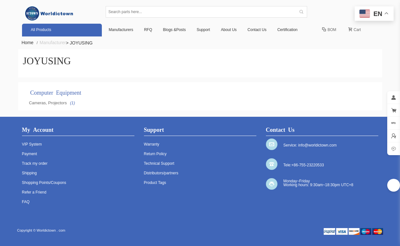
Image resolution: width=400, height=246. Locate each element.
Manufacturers (121, 30)
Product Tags (155, 182)
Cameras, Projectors (48, 102)
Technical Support (159, 163)
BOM (329, 30)
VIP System (32, 144)
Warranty (151, 144)
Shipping (29, 173)
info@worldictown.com (317, 145)
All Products (41, 30)
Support (203, 30)
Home (30, 42)
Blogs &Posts (174, 30)
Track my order (35, 163)
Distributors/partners (161, 173)
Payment (29, 154)
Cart (354, 30)
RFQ (148, 30)
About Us (229, 30)
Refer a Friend (34, 192)
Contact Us (256, 30)
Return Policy (155, 154)
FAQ (26, 202)
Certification (287, 30)
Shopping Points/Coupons (44, 182)
